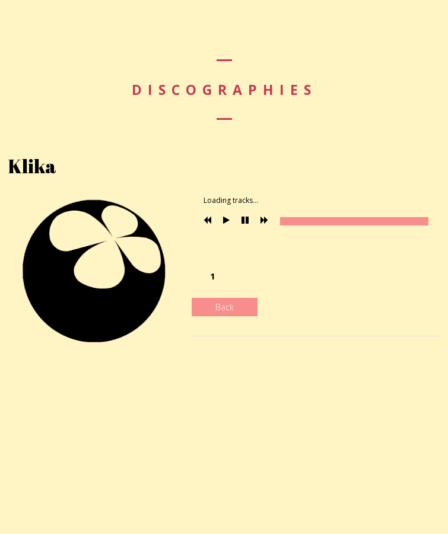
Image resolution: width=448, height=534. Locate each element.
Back (224, 307)
